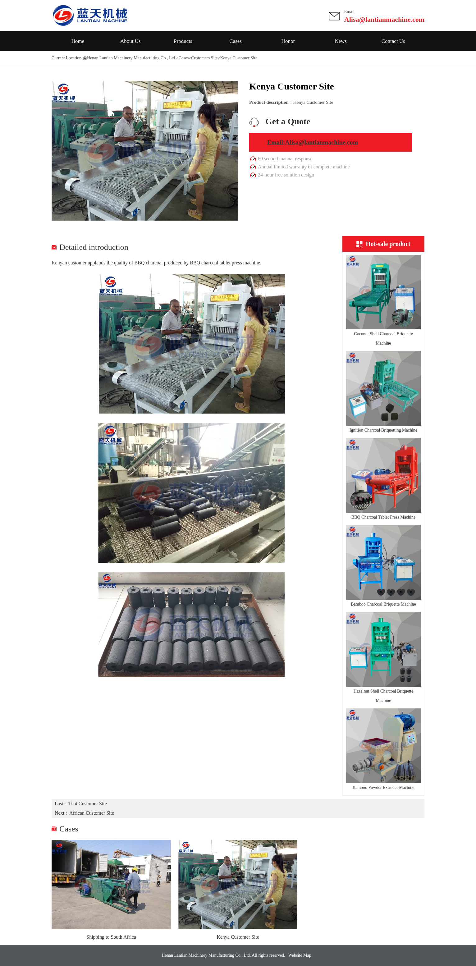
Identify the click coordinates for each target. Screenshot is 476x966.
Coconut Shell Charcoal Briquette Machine (383, 339)
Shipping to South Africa (111, 937)
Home (78, 41)
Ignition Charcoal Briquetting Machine (383, 430)
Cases (235, 41)
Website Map (299, 955)
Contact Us (393, 41)
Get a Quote (287, 121)
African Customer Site (91, 813)
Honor (288, 41)
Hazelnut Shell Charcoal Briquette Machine (383, 696)
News (341, 41)
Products (183, 41)
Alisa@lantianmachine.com (384, 19)
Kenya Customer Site (238, 937)
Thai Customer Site (87, 803)
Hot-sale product (383, 243)
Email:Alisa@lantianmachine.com (312, 142)
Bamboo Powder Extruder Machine (383, 787)
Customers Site (204, 58)
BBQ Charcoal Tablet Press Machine (383, 517)
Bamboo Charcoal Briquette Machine (383, 604)
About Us (130, 41)
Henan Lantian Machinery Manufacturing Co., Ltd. (131, 58)
